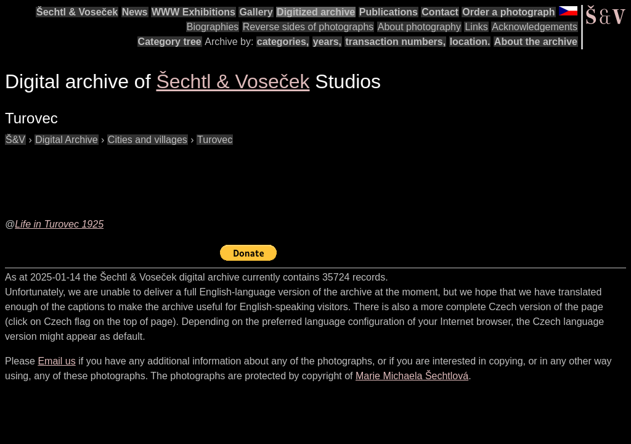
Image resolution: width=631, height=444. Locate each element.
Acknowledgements (534, 27)
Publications (388, 12)
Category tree (170, 41)
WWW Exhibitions (193, 12)
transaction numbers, (395, 41)
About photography (419, 27)
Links (476, 27)
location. (470, 41)
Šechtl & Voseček (77, 12)
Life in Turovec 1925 (59, 224)
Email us (56, 361)
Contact (439, 12)
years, (327, 41)
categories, (283, 41)
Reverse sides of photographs (308, 27)
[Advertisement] (229, 175)
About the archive (535, 41)
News (135, 12)
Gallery (255, 12)
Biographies (213, 27)
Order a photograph (508, 12)
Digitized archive (316, 12)
